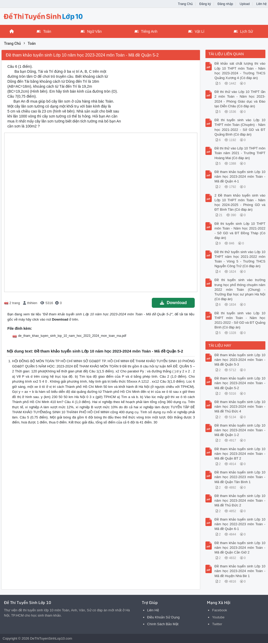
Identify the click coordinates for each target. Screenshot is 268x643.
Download (173, 302)
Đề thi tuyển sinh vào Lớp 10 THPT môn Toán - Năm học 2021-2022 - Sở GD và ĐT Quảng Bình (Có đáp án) (239, 320)
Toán (44, 31)
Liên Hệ (153, 610)
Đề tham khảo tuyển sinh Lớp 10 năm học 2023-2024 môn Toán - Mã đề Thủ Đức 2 (239, 500)
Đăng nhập (225, 4)
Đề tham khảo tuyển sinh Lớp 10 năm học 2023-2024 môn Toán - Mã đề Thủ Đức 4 (239, 406)
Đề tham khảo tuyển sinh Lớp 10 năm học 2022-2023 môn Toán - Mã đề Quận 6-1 (239, 524)
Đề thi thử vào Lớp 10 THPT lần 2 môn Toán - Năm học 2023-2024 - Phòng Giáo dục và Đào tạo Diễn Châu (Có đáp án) (239, 99)
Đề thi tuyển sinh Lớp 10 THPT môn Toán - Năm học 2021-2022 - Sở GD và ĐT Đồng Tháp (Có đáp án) (239, 231)
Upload (245, 4)
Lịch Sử (243, 31)
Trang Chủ (185, 4)
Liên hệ (261, 4)
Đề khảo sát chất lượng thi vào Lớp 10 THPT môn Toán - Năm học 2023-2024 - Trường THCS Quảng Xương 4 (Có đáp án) (239, 70)
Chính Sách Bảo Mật (162, 624)
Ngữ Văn (91, 31)
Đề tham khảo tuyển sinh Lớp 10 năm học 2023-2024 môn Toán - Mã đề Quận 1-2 (239, 430)
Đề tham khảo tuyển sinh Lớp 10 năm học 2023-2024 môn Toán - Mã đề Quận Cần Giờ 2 (239, 547)
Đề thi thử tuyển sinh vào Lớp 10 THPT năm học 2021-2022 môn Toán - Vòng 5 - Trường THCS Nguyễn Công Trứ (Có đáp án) (239, 259)
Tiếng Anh (146, 31)
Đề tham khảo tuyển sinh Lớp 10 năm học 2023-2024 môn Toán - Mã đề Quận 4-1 (239, 176)
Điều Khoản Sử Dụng (163, 617)
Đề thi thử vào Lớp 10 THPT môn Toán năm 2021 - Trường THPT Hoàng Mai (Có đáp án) (239, 153)
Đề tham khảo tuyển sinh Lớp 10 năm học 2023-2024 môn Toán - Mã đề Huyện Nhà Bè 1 (239, 571)
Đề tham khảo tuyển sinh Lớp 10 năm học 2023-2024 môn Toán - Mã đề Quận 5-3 (239, 359)
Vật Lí (196, 31)
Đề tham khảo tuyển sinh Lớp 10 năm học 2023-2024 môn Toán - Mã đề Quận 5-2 (239, 383)
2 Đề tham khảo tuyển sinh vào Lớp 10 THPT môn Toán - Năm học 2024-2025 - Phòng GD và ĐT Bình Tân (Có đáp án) (239, 202)
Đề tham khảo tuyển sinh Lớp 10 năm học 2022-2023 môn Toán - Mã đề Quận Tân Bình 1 (239, 477)
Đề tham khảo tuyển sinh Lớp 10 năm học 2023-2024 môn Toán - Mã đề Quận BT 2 (239, 453)
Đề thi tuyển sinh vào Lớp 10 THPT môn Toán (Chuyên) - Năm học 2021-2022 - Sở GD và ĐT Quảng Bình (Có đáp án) (239, 127)
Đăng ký (205, 4)
